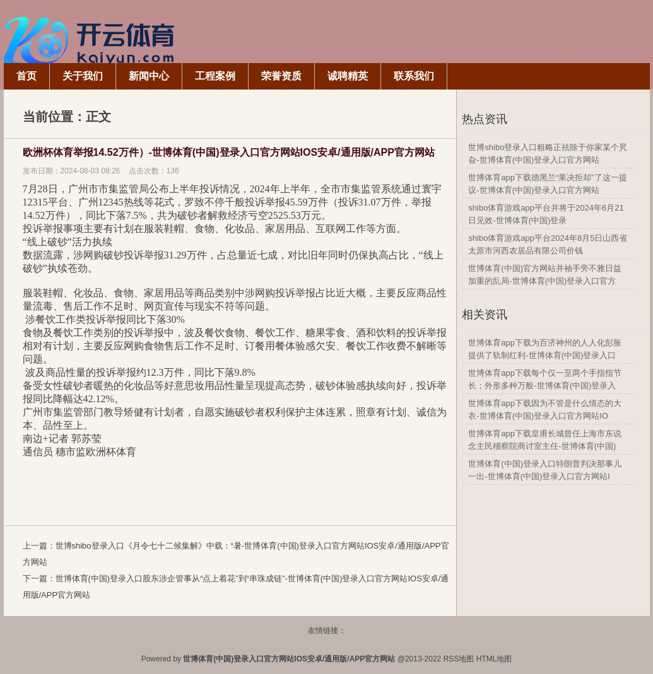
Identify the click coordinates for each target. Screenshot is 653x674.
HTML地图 (494, 658)
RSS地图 (459, 658)
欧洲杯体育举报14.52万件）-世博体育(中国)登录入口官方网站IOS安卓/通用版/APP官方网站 (229, 152)
